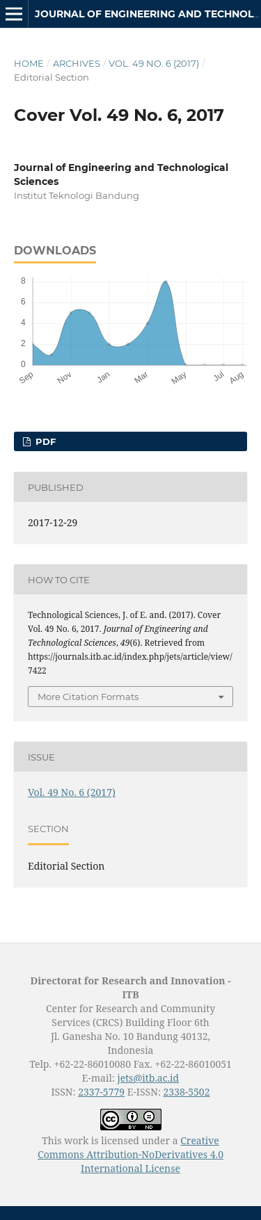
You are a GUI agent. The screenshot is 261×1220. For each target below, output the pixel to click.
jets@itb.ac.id (148, 1077)
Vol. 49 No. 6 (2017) (154, 63)
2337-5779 (101, 1091)
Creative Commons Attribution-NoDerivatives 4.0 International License (130, 1154)
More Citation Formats (88, 696)
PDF (44, 441)
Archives (76, 63)
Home (29, 63)
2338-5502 (187, 1091)
